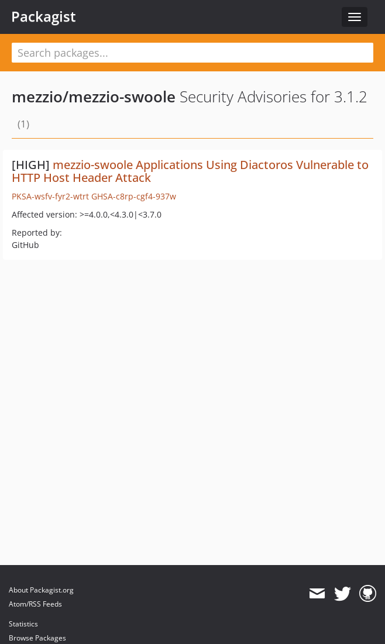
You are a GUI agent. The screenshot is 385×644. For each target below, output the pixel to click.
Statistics (23, 624)
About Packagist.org (41, 590)
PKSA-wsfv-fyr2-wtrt (50, 196)
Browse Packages (37, 638)
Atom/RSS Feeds (35, 604)
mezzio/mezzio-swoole (94, 96)
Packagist (43, 16)
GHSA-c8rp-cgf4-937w (133, 196)
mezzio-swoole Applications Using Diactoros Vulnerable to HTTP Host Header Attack (190, 171)
